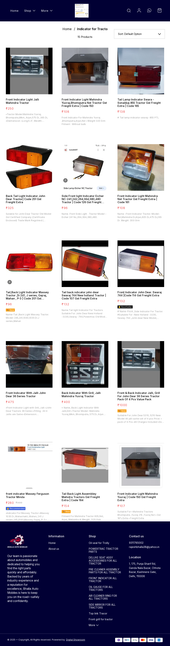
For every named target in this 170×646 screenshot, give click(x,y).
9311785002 (136, 542)
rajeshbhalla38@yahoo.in (144, 546)
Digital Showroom (75, 639)
